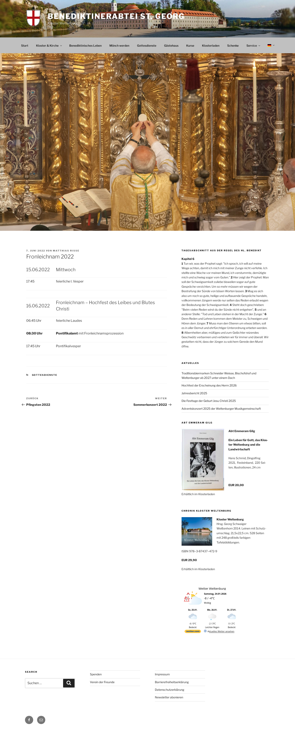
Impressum (162, 674)
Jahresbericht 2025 (194, 393)
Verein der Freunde (102, 682)
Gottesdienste (146, 45)
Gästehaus (171, 45)
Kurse (190, 45)
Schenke (233, 45)
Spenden (96, 674)
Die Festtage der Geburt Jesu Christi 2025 (209, 400)
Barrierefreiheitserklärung (172, 682)
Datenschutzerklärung (169, 689)
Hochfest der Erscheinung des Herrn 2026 (209, 385)
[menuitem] (271, 45)
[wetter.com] (193, 632)
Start (24, 45)
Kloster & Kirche (49, 45)
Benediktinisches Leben (85, 45)
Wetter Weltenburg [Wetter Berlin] (212, 588)
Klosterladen (210, 45)
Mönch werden (119, 45)
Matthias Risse (66, 250)
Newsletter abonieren (169, 697)
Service (253, 45)
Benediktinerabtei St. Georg (116, 16)
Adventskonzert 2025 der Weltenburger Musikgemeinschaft (221, 408)
